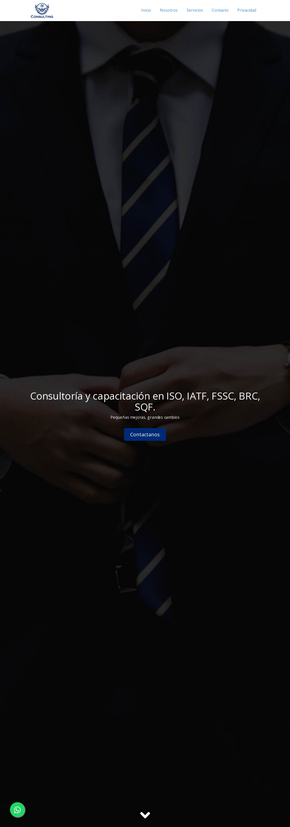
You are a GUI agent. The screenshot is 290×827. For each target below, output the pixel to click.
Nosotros (169, 10)
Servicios (195, 10)
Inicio (146, 10)
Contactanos (145, 434)
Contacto (220, 10)
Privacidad (246, 10)
